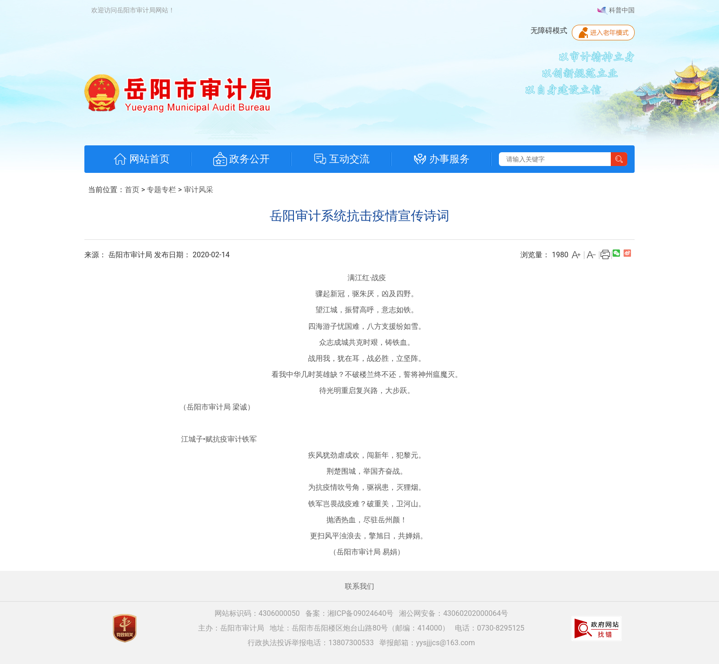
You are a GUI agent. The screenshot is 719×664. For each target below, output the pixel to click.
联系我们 (359, 586)
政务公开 (241, 159)
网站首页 (141, 159)
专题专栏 (161, 189)
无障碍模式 (549, 30)
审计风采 (198, 189)
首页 (132, 189)
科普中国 (616, 10)
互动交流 (341, 159)
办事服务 (441, 159)
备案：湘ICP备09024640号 (349, 613)
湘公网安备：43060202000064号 (453, 613)
